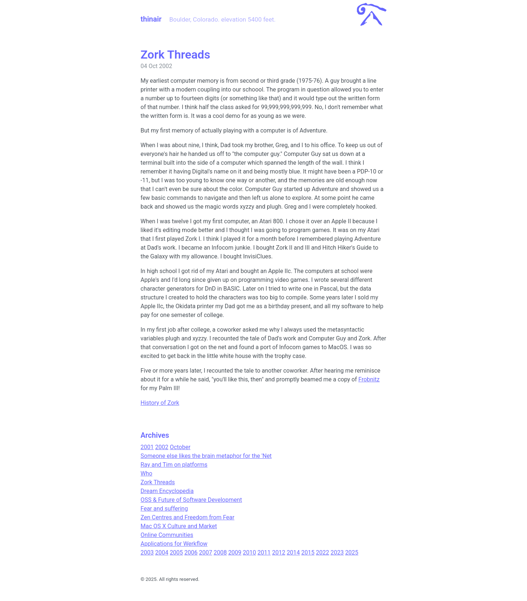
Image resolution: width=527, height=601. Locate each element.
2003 (147, 552)
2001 (147, 447)
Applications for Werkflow (174, 543)
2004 (161, 552)
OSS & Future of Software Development (191, 499)
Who (146, 473)
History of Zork (160, 402)
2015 (307, 552)
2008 (220, 552)
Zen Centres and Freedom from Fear (187, 517)
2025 (351, 552)
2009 (235, 552)
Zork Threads (158, 482)
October (180, 447)
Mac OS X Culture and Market (179, 526)
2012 (278, 552)
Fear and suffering (164, 508)
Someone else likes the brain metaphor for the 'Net (206, 455)
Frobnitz (369, 379)
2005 (176, 552)
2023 (337, 552)
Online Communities (167, 534)
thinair (151, 19)
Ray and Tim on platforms (174, 464)
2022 (322, 552)
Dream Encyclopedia (167, 491)
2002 (161, 447)
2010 (249, 552)
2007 (205, 552)
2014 (293, 552)
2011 (264, 552)
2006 (191, 552)
